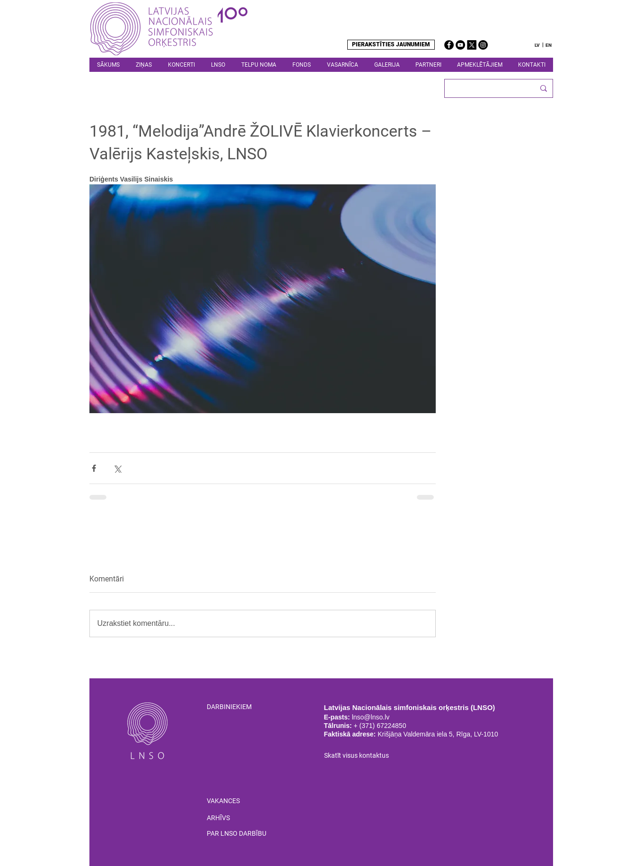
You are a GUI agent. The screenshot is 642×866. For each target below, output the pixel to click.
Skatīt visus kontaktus (356, 755)
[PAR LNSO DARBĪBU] (250, 834)
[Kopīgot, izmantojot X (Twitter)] (117, 468)
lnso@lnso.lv (371, 717)
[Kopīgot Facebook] (93, 468)
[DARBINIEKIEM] (242, 707)
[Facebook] (449, 45)
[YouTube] (460, 45)
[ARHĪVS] (218, 818)
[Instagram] (483, 45)
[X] (471, 45)
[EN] (549, 45)
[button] (218, 65)
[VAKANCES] (223, 801)
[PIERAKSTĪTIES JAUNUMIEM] (391, 45)
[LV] (537, 45)
